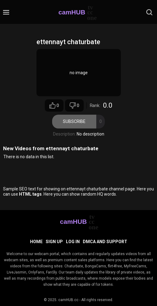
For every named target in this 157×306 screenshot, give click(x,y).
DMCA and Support (105, 241)
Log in (73, 241)
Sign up (54, 241)
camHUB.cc (68, 300)
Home (36, 241)
